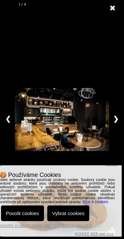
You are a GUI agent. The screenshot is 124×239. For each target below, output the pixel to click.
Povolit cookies (22, 213)
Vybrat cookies (68, 213)
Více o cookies (95, 201)
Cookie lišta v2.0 (77, 225)
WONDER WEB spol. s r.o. (94, 234)
